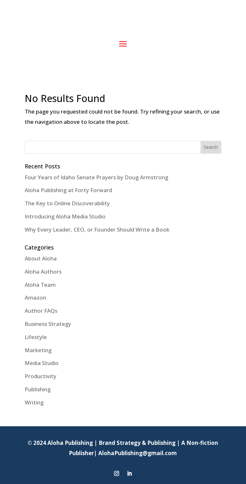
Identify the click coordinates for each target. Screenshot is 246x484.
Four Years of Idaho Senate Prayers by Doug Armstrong (96, 177)
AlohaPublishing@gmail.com (137, 453)
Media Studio (42, 363)
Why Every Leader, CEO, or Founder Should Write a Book (97, 229)
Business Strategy (48, 323)
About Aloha (41, 258)
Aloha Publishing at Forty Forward (68, 190)
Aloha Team (40, 284)
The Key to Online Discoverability (67, 203)
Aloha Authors (43, 271)
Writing (34, 402)
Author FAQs (41, 310)
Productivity (40, 376)
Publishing (38, 389)
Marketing (38, 350)
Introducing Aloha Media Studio (65, 216)
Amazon (35, 297)
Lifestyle (36, 337)
